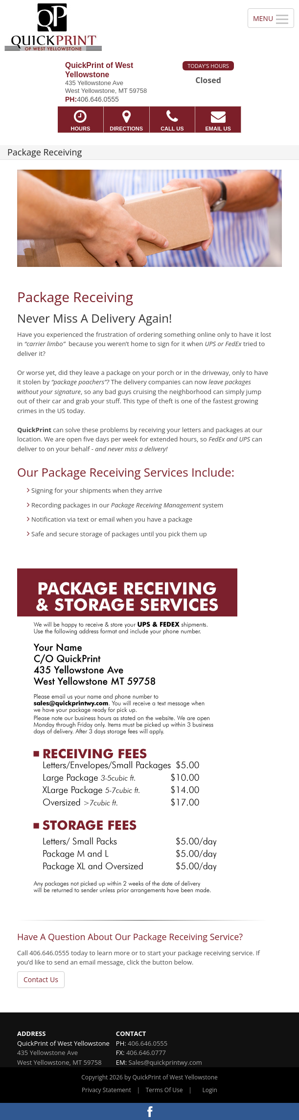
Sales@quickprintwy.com (165, 1062)
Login (210, 1090)
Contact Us (40, 979)
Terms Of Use (164, 1090)
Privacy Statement (106, 1090)
